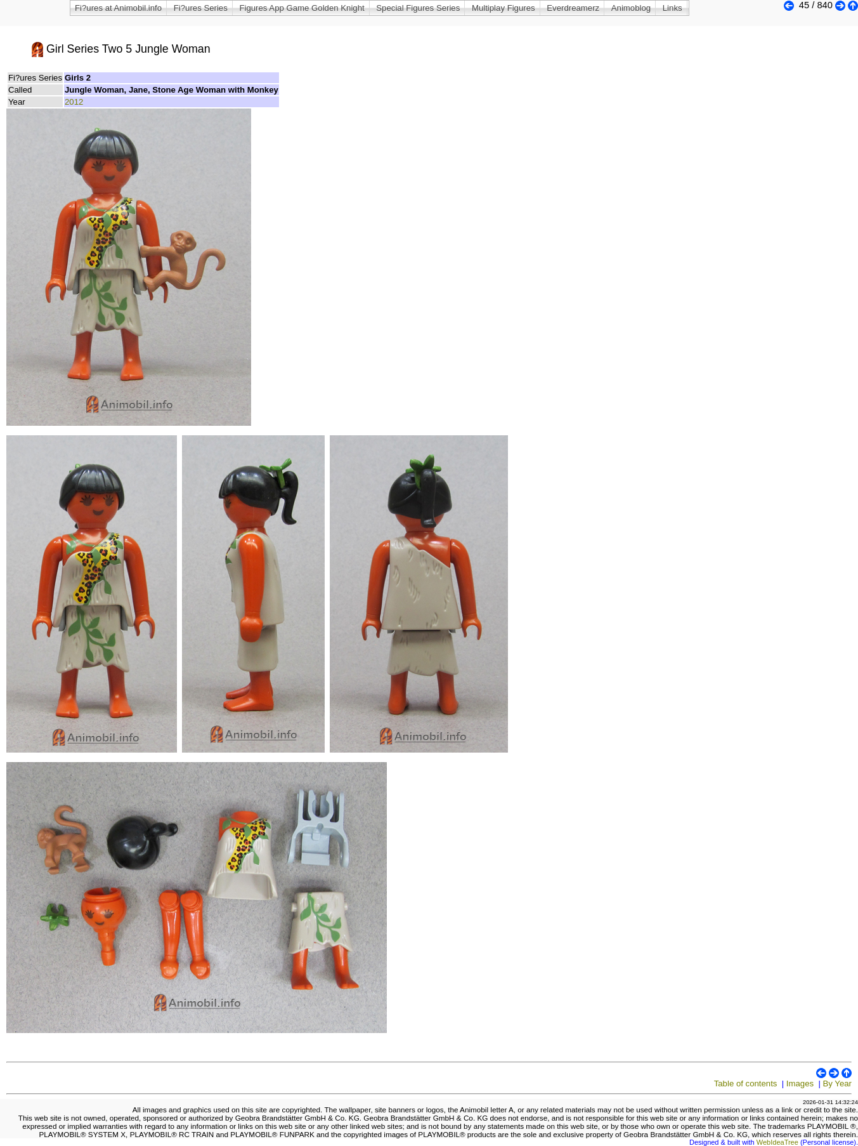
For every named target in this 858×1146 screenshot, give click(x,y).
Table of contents (745, 1083)
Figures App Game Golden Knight (301, 8)
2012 (74, 102)
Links (672, 8)
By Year (837, 1083)
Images (800, 1083)
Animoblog (631, 8)
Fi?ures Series (201, 8)
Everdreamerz (573, 8)
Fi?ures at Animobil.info (118, 8)
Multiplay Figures (503, 8)
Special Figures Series (418, 8)
